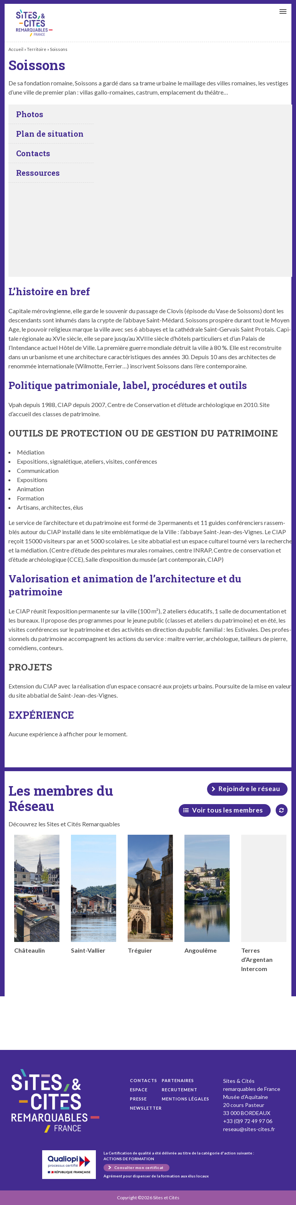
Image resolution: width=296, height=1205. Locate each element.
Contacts (143, 1080)
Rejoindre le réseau (249, 789)
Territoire (36, 49)
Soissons (34, 23)
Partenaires (178, 1080)
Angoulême (207, 894)
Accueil (15, 49)
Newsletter (146, 1107)
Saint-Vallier (93, 894)
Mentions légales (185, 1098)
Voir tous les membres (227, 810)
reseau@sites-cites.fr (249, 1129)
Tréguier (150, 894)
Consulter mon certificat (139, 1167)
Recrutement (179, 1089)
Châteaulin (36, 894)
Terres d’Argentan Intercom (263, 903)
